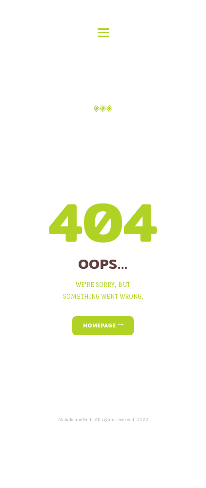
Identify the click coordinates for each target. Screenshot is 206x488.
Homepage (99, 325)
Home (71, 128)
